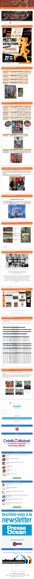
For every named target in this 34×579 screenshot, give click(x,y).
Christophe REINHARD (8, 68)
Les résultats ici (4, 247)
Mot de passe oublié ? (17, 421)
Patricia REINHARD (7, 370)
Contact (15, 571)
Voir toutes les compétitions (17, 478)
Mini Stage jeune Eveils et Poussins (10, 222)
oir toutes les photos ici (6, 377)
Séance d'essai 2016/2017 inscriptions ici (17, 310)
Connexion (17, 418)
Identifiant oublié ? (17, 420)
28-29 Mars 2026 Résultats (8, 317)
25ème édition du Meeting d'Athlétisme (10, 25)
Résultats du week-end (7, 102)
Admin (18, 571)
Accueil (12, 571)
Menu (2, 8)
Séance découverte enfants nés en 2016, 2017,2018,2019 (15, 288)
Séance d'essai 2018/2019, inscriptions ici (17, 313)
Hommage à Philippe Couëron (8, 251)
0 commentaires (19, 169)
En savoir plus (17, 565)
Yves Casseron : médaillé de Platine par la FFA (12, 168)
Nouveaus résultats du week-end (9, 67)
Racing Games (5, 369)
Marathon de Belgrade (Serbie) (9, 195)
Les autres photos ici (5, 246)
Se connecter (17, 407)
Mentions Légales (22, 571)
